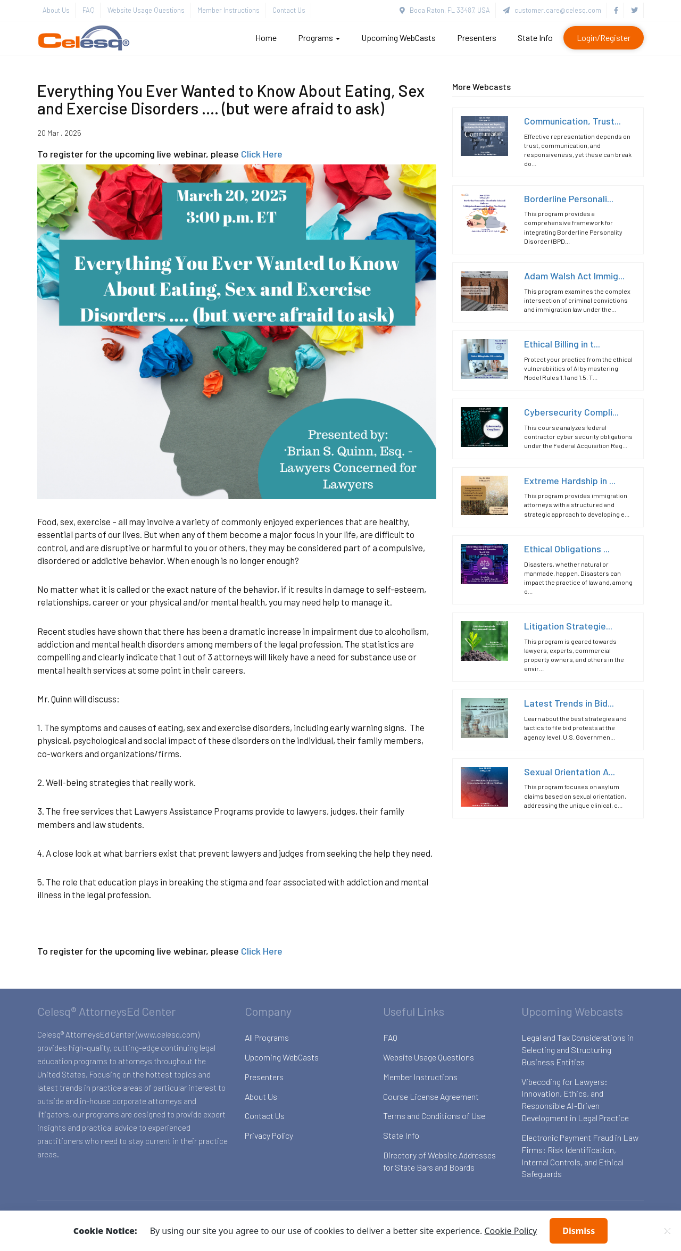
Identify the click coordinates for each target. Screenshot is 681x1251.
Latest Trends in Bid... (569, 703)
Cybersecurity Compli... (571, 412)
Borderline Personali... (568, 198)
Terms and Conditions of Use (434, 1116)
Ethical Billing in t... (562, 344)
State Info (535, 37)
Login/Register (603, 37)
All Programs (267, 1037)
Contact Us (288, 10)
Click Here (262, 154)
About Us (56, 10)
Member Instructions (228, 10)
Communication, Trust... (572, 121)
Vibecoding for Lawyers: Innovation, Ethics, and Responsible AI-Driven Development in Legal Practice (575, 1099)
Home (266, 37)
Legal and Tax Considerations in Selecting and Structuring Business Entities (577, 1049)
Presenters (476, 37)
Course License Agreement (431, 1096)
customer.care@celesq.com (552, 10)
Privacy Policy (269, 1135)
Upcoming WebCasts (398, 37)
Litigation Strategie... (568, 626)
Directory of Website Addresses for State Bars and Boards (439, 1161)
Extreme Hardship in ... (570, 480)
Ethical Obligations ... (567, 548)
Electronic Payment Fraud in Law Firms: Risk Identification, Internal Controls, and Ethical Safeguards (579, 1155)
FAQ (88, 10)
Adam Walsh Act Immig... (574, 275)
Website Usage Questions (146, 10)
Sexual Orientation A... (569, 771)
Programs (319, 37)
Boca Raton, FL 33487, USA (445, 10)
